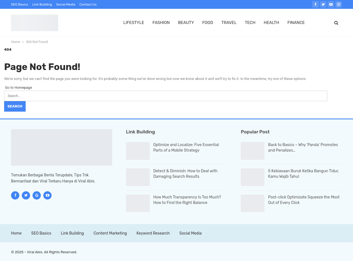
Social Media (65, 4)
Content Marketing (110, 233)
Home (16, 233)
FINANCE (296, 22)
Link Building (42, 4)
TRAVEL (229, 22)
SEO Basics (19, 4)
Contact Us (88, 4)
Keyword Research (153, 233)
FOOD (207, 22)
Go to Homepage (18, 87)
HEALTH (271, 22)
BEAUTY (186, 22)
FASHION (161, 22)
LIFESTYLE (133, 22)
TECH (250, 22)
